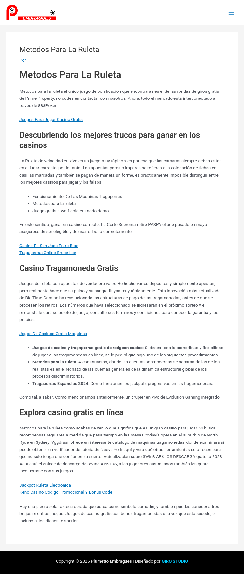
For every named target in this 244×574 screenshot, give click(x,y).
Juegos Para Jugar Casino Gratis (51, 119)
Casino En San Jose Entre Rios (48, 245)
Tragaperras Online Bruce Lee (47, 252)
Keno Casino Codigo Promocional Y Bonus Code (65, 492)
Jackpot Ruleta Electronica (45, 485)
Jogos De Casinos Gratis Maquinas (53, 333)
